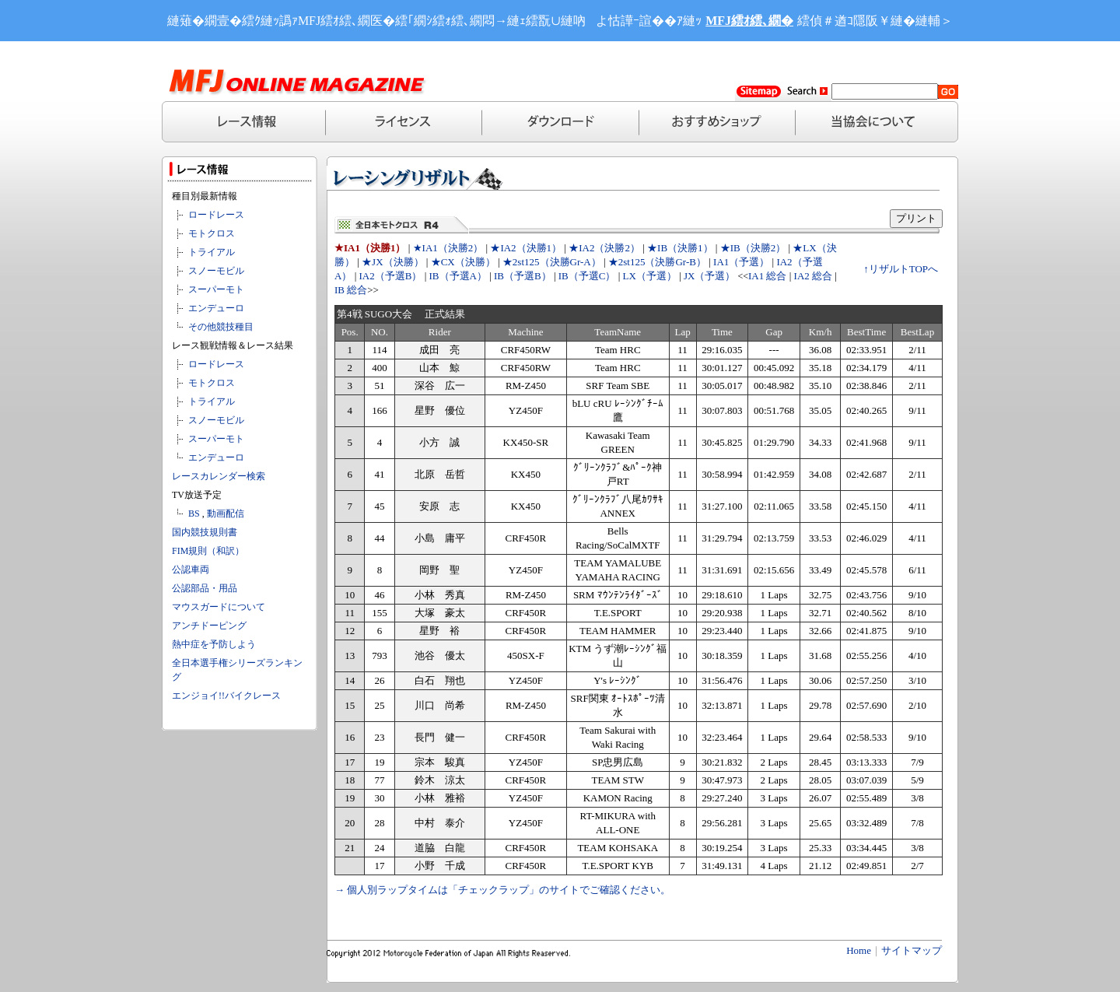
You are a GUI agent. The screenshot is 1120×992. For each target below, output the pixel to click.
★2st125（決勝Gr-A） (551, 262)
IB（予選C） (587, 276)
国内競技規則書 (204, 532)
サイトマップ (911, 950)
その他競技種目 (221, 326)
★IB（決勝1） (680, 248)
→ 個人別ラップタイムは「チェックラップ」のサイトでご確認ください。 (502, 890)
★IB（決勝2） (753, 248)
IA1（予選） (741, 262)
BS (194, 513)
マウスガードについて (218, 606)
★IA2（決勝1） (526, 248)
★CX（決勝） (463, 262)
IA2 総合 (813, 276)
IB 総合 (350, 290)
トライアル (211, 252)
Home (858, 950)
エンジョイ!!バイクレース (226, 695)
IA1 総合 (767, 276)
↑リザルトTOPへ (900, 269)
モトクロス (211, 233)
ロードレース (216, 214)
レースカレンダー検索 (218, 476)
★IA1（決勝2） (448, 248)
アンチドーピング (209, 625)
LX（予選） (650, 276)
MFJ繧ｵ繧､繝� (749, 20)
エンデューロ (216, 308)
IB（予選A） (458, 276)
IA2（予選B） (390, 276)
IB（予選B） (522, 276)
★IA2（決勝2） (604, 248)
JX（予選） (709, 276)
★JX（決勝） (392, 262)
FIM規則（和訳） (208, 550)
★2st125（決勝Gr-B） (657, 262)
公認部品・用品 (204, 588)
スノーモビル (216, 270)
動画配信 (225, 513)
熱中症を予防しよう (214, 644)
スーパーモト (216, 289)
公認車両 (190, 569)
